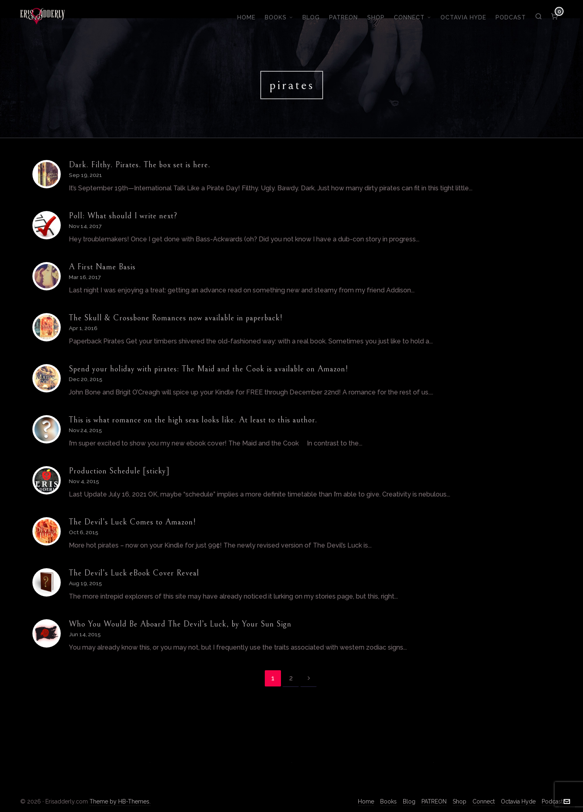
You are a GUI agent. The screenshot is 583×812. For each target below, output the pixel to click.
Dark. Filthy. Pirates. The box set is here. (140, 165)
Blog (409, 801)
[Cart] (555, 16)
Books (388, 801)
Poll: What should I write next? (123, 216)
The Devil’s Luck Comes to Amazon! (132, 522)
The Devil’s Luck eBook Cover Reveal (134, 573)
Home (366, 801)
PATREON (434, 801)
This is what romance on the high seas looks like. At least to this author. (193, 420)
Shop (459, 801)
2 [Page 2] (291, 678)
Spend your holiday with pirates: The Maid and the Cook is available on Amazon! (208, 369)
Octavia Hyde (518, 801)
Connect (483, 801)
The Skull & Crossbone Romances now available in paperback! (176, 318)
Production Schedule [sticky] (119, 471)
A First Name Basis (102, 267)
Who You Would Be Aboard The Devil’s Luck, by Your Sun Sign (180, 624)
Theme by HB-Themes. (120, 801)
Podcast (552, 801)
